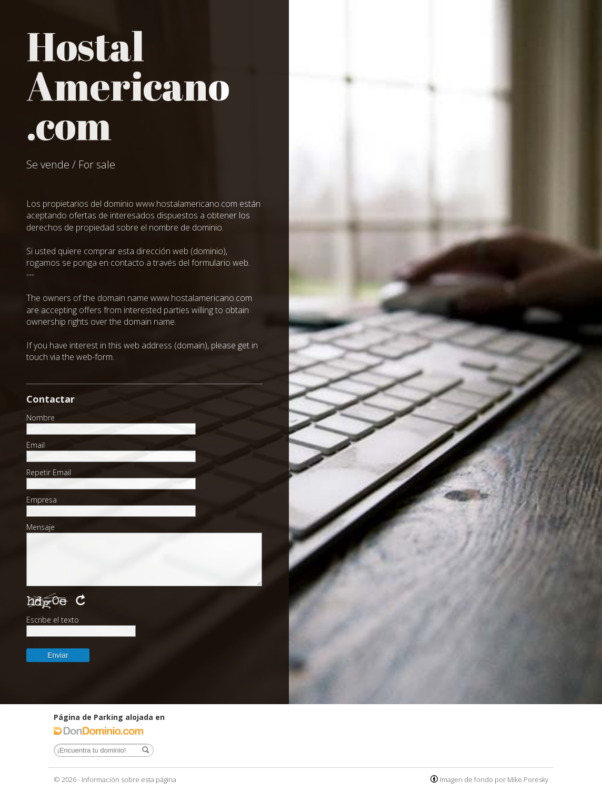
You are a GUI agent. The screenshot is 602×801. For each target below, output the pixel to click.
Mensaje (40, 527)
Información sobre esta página (129, 779)
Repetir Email (48, 472)
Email (35, 445)
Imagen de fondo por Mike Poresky (494, 779)
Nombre (40, 418)
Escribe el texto (52, 620)
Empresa (41, 500)
